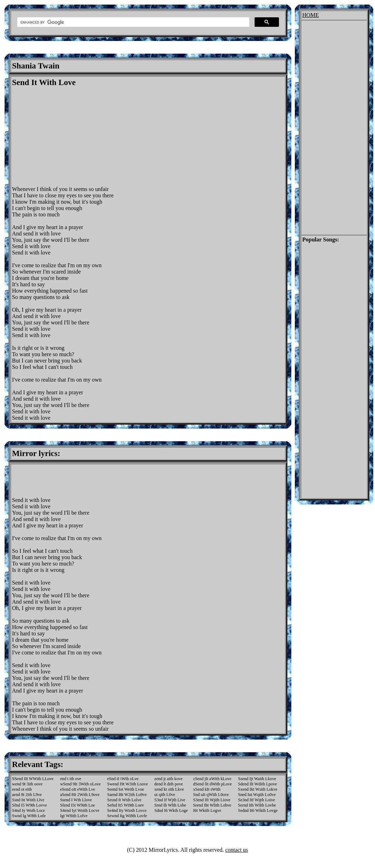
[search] (132, 22)
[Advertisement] (71, 136)
